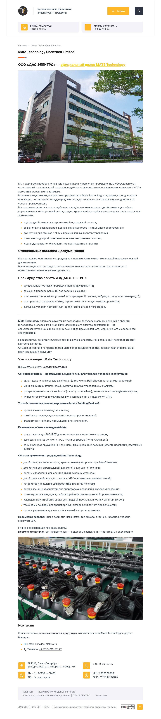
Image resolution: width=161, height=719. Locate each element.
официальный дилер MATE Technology (93, 65)
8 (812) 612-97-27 (41, 25)
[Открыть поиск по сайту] (139, 11)
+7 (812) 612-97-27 (50, 649)
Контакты (101, 695)
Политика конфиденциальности (57, 691)
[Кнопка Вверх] (140, 707)
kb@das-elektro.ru (105, 25)
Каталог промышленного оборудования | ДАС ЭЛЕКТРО (56, 695)
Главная (28, 691)
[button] (23, 121)
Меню (118, 11)
